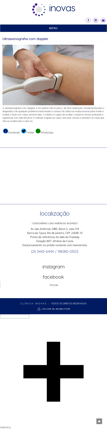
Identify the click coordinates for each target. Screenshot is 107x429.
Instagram (53, 266)
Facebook (53, 277)
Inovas (54, 284)
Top (99, 421)
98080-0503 (68, 251)
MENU (53, 28)
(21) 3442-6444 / (44, 251)
